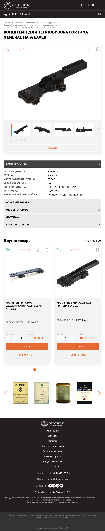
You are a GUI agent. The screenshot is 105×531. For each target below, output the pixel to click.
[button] (89, 49)
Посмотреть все (93, 240)
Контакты (52, 436)
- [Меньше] (8, 337)
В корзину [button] (27, 346)
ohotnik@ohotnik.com (58, 479)
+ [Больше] (21, 337)
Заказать (52, 148)
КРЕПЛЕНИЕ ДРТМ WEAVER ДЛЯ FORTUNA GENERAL (74, 304)
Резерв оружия (52, 456)
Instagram (57, 486)
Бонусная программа (52, 446)
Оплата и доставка (52, 451)
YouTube (61, 486)
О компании (52, 430)
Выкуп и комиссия (52, 461)
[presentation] (6, 129)
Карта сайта (52, 466)
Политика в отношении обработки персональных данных (52, 502)
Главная (7, 23)
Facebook (50, 486)
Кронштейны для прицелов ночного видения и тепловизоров (29, 25)
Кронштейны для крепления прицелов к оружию (35, 23)
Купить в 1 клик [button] (27, 355)
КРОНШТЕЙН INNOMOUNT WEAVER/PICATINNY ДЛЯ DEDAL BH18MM (24, 306)
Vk (54, 486)
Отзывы (52, 441)
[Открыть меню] (99, 5)
